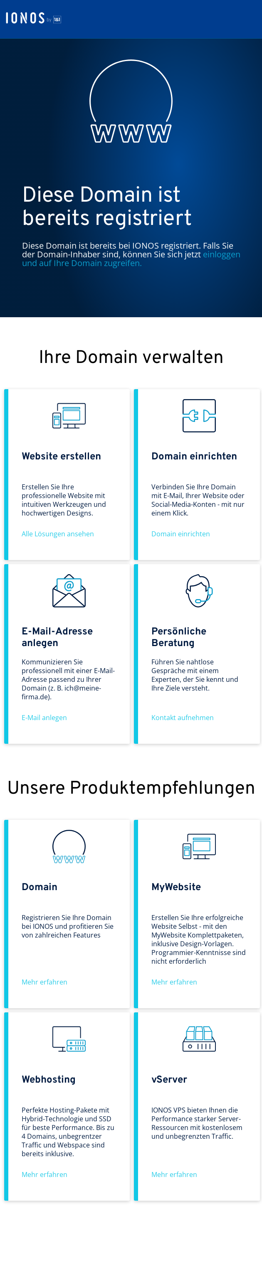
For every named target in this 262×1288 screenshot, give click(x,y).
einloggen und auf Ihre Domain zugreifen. (131, 259)
